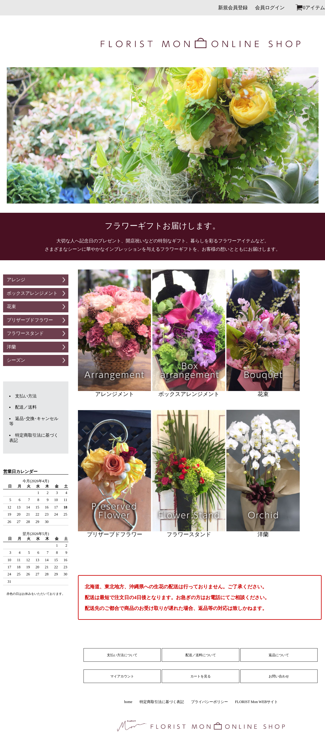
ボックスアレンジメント (32, 293)
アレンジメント (114, 333)
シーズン (16, 360)
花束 (11, 306)
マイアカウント (122, 676)
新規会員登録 (233, 7)
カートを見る (200, 676)
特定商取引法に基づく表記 (162, 702)
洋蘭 (11, 346)
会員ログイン (270, 7)
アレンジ (16, 279)
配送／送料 (26, 407)
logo (33, 43)
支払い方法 (26, 396)
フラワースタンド (25, 333)
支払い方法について (122, 655)
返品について (279, 655)
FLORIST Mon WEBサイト (256, 702)
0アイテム (314, 7)
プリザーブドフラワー (30, 320)
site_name (200, 43)
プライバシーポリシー (209, 702)
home (128, 702)
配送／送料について (200, 655)
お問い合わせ (279, 676)
